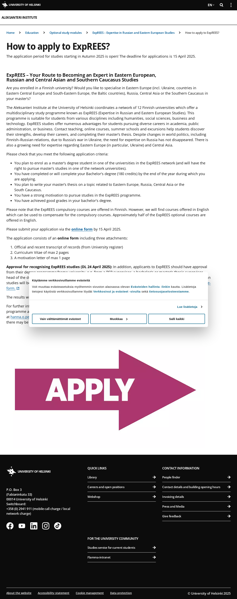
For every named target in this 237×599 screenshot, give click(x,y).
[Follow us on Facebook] (10, 525)
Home (10, 33)
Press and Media (196, 506)
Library (121, 477)
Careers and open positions (121, 487)
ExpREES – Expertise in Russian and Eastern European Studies (133, 33)
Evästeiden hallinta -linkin (150, 286)
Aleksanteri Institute (19, 17)
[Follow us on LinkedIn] (33, 525)
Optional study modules (66, 33)
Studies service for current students (121, 548)
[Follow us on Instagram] (45, 525)
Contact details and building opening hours (196, 487)
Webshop (121, 497)
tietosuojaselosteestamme (169, 291)
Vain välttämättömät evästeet (60, 318)
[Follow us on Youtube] (21, 525)
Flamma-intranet (121, 557)
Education (32, 33)
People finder (196, 477)
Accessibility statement (53, 593)
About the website (18, 593)
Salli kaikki (176, 318)
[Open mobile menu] (229, 17)
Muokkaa (118, 318)
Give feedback (196, 516)
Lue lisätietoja (187, 306)
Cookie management (90, 593)
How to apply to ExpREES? (202, 33)
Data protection (121, 593)
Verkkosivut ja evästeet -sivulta (117, 291)
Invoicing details (196, 497)
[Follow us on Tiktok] (57, 525)
